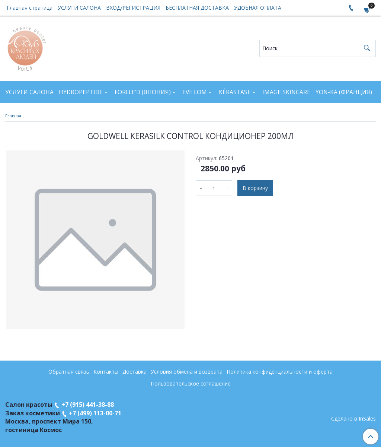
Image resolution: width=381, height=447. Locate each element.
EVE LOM (194, 92)
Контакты (105, 371)
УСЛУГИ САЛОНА (79, 7)
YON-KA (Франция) (344, 92)
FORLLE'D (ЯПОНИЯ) (143, 92)
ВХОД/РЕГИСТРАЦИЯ (133, 7)
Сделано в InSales (353, 418)
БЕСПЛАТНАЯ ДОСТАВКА (197, 7)
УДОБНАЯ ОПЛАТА (257, 7)
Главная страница (29, 7)
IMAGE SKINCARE (286, 92)
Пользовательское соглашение (191, 383)
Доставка (134, 371)
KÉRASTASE (235, 92)
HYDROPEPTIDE (81, 92)
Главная (13, 115)
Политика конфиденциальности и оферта (280, 371)
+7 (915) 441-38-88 (87, 404)
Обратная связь (68, 371)
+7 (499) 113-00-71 (95, 413)
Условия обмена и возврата (186, 371)
